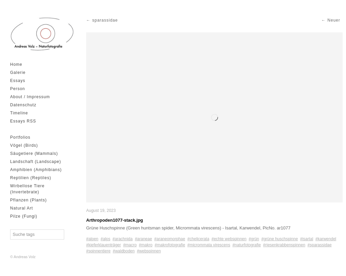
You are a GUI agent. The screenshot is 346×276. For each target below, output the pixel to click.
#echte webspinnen (229, 239)
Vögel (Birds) (24, 145)
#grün (254, 239)
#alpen (92, 239)
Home (16, 64)
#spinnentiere (98, 251)
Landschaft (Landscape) (35, 161)
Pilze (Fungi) (23, 216)
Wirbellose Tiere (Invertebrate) (27, 189)
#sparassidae (319, 245)
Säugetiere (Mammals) (34, 153)
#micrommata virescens (209, 245)
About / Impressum (30, 96)
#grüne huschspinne (279, 239)
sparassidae (105, 20)
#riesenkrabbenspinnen (284, 245)
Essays (17, 80)
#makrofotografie (170, 245)
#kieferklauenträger (103, 245)
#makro (145, 245)
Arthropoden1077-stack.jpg (114, 220)
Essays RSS (23, 121)
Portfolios (20, 137)
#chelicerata (198, 239)
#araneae (143, 239)
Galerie (18, 72)
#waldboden (124, 251)
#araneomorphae (169, 239)
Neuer (333, 20)
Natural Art (21, 208)
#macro (130, 245)
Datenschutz (23, 105)
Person (17, 88)
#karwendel (326, 239)
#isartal (306, 239)
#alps (105, 239)
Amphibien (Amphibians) (36, 169)
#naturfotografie (246, 245)
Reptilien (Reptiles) (30, 177)
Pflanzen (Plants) (28, 200)
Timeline (19, 113)
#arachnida (122, 239)
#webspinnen (149, 251)
